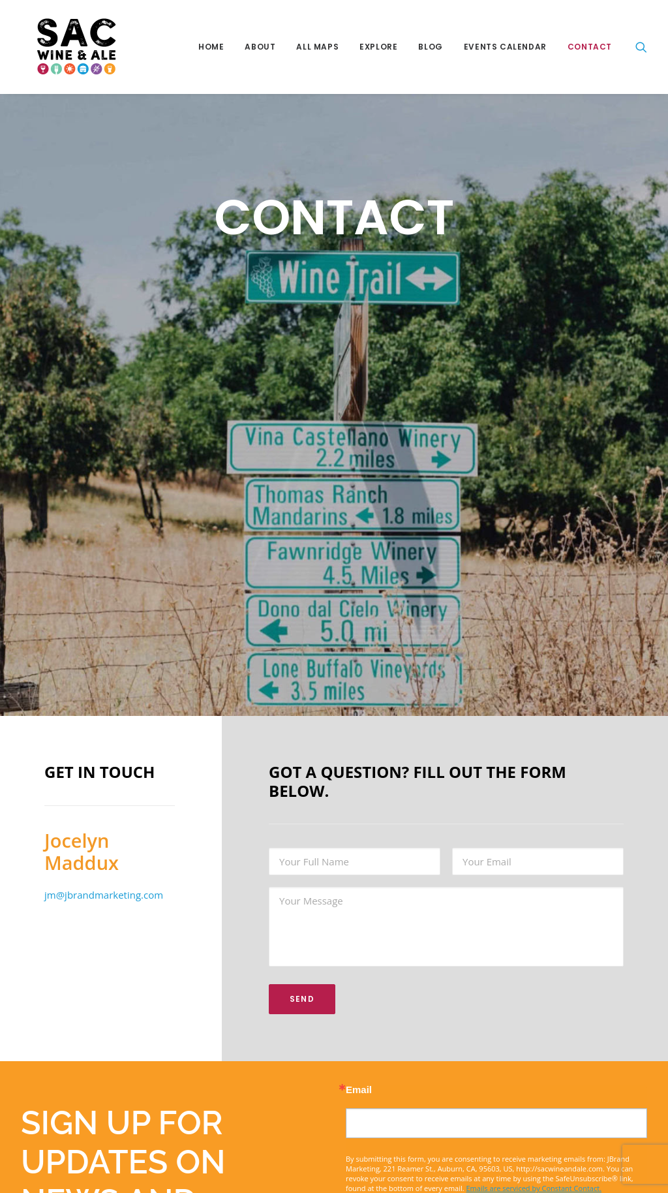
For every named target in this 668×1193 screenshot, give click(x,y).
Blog (430, 46)
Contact (590, 46)
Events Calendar (505, 46)
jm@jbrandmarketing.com (103, 891)
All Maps (317, 46)
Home (211, 46)
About (260, 46)
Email (359, 1086)
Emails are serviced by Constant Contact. (534, 1185)
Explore (378, 46)
